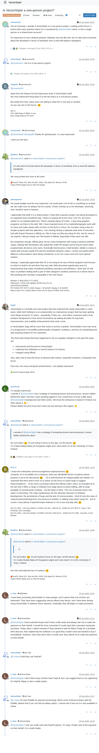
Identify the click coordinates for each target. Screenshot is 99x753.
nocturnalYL (16, 22)
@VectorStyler (28, 131)
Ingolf (13, 305)
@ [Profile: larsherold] (16, 425)
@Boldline (22, 594)
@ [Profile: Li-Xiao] (15, 656)
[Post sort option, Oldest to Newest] (79, 15)
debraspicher (16, 199)
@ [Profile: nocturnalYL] (17, 63)
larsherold (15, 387)
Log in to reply (89, 15)
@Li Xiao (26, 653)
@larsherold (27, 421)
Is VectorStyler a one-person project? (48, 158)
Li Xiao (13, 593)
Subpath (14, 84)
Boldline (14, 155)
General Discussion (11, 15)
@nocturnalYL (28, 59)
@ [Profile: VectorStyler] (65, 29)
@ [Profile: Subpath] (29, 134)
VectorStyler (15, 2)
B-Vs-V (13, 467)
